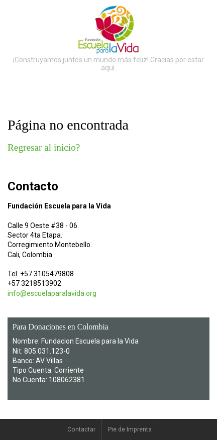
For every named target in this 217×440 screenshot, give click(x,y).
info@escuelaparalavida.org (52, 293)
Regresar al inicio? (44, 147)
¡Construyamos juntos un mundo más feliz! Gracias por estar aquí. (108, 64)
